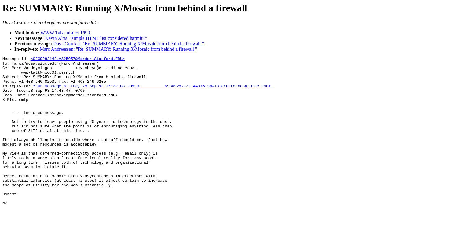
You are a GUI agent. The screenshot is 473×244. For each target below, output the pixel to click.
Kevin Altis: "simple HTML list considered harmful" (96, 38)
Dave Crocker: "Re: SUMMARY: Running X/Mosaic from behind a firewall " (128, 43)
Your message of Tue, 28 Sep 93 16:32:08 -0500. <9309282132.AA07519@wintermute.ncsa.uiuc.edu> (153, 92)
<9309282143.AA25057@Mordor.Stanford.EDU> (78, 59)
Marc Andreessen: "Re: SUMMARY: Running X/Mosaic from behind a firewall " (118, 49)
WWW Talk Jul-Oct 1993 (65, 32)
